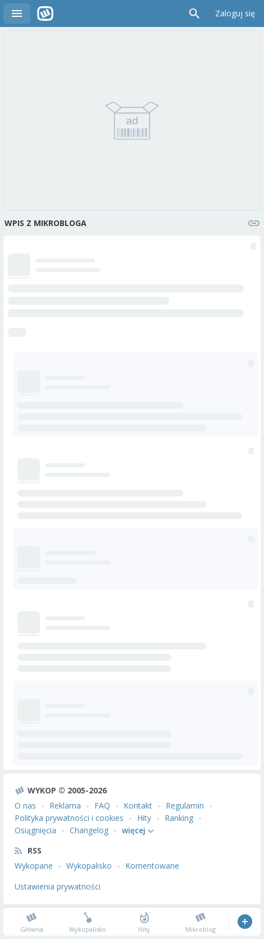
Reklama (65, 805)
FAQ (102, 805)
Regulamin (185, 805)
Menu (16, 13)
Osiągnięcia (35, 830)
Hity (144, 817)
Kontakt (138, 805)
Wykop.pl (45, 13)
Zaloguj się (235, 13)
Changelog (89, 830)
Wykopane (34, 865)
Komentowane (152, 865)
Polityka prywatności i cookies (69, 817)
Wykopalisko (89, 865)
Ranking (179, 817)
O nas (25, 805)
